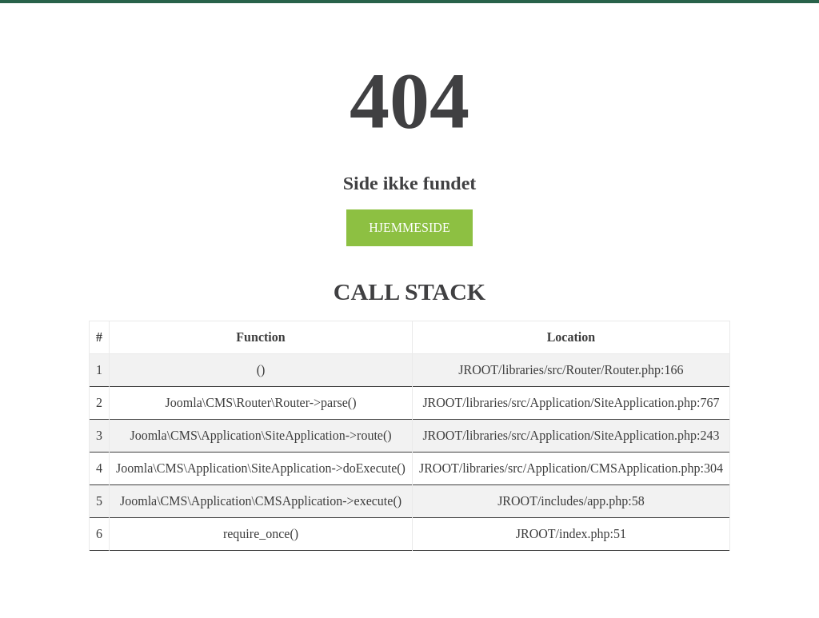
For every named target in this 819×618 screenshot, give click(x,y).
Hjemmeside (409, 227)
